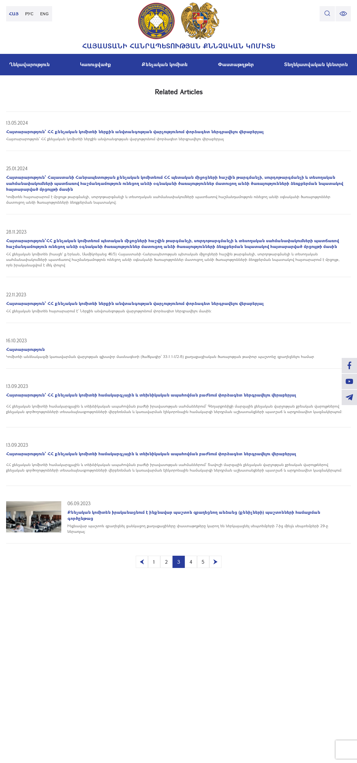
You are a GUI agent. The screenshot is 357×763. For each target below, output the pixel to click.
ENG (44, 14)
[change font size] (343, 13)
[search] (327, 13)
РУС (29, 14)
